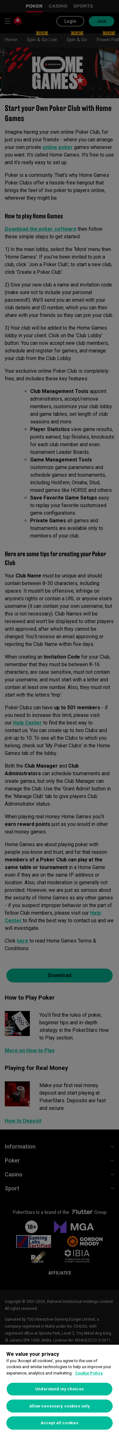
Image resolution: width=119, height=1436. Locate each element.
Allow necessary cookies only (59, 1406)
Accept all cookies (59, 1422)
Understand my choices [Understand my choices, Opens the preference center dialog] (59, 1389)
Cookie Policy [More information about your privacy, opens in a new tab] (89, 1373)
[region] (59, 1390)
